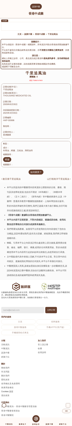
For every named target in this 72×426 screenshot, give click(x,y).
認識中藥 (28, 34)
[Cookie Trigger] (7, 388)
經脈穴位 (5, 353)
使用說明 (42, 349)
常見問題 (5, 368)
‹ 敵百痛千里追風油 (11, 175)
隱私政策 (5, 376)
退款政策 (5, 392)
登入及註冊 (43, 341)
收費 (40, 345)
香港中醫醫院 (7, 412)
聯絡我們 (5, 364)
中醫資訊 (5, 345)
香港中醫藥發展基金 (10, 407)
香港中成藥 (40, 34)
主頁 (19, 34)
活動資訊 (5, 341)
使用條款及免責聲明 (10, 380)
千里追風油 (53, 34)
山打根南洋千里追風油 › (59, 175)
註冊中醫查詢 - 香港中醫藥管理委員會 (19, 403)
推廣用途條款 (7, 384)
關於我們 (5, 372)
